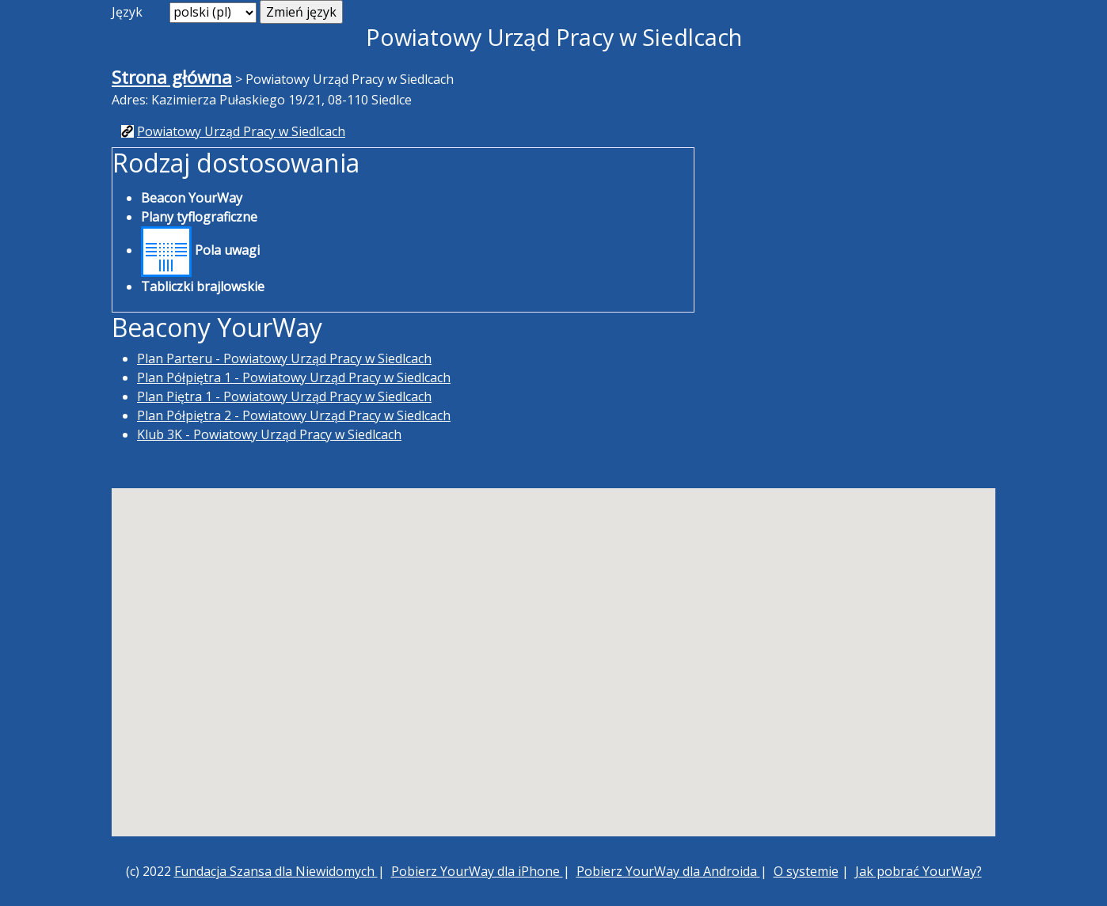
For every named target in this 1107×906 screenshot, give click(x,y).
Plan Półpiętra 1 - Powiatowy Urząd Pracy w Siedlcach (294, 377)
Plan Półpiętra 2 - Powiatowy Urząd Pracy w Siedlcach (294, 415)
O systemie (806, 871)
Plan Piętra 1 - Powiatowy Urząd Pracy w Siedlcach (284, 396)
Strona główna (172, 77)
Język (127, 12)
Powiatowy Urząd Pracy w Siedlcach (241, 131)
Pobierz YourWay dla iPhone (477, 871)
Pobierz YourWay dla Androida (668, 871)
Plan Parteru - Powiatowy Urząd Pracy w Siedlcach (284, 358)
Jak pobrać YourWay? (918, 871)
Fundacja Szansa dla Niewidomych (276, 871)
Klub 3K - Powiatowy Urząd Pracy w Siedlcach (269, 434)
